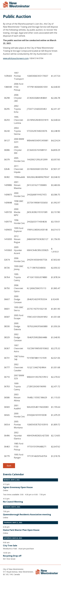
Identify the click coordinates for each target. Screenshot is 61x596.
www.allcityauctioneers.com (16, 58)
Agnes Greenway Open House (18, 487)
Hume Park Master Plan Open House (21, 530)
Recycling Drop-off (12, 555)
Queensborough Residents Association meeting (27, 514)
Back (9, 465)
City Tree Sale (10, 545)
